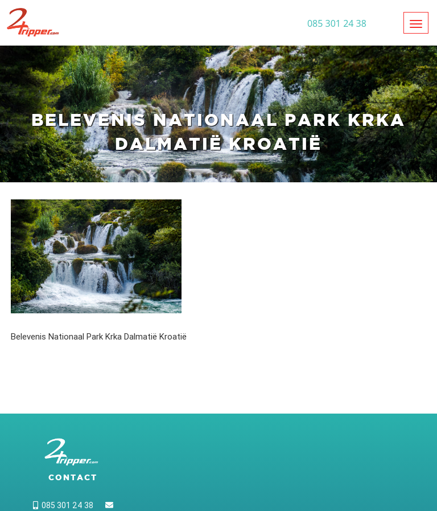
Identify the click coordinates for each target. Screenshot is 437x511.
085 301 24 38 (63, 505)
